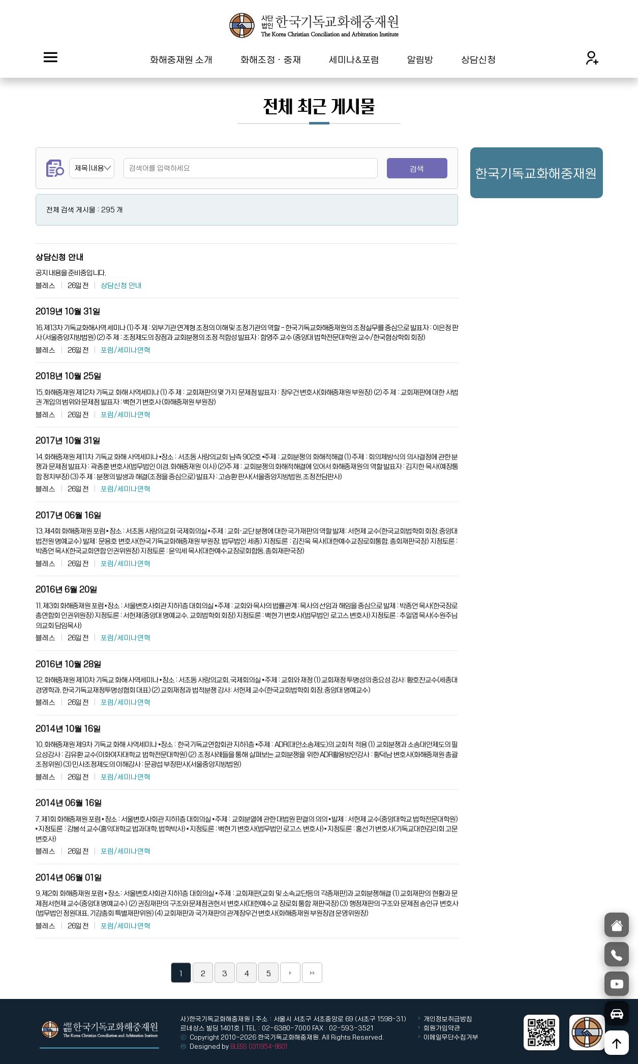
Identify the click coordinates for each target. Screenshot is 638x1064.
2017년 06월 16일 (68, 540)
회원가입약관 (441, 1028)
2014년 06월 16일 (69, 828)
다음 (290, 998)
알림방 (420, 59)
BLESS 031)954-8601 (259, 1046)
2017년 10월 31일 (68, 466)
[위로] (616, 1042)
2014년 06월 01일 (69, 902)
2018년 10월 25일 (68, 401)
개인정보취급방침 (447, 1019)
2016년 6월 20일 (66, 614)
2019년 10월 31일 (68, 311)
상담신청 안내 (59, 257)
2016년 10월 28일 (68, 689)
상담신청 (478, 59)
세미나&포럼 (354, 59)
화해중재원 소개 (181, 59)
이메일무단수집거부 (450, 1037)
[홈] (616, 925)
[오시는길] (616, 1013)
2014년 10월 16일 (68, 754)
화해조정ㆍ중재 (270, 59)
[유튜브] (616, 984)
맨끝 (312, 998)
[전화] (616, 954)
